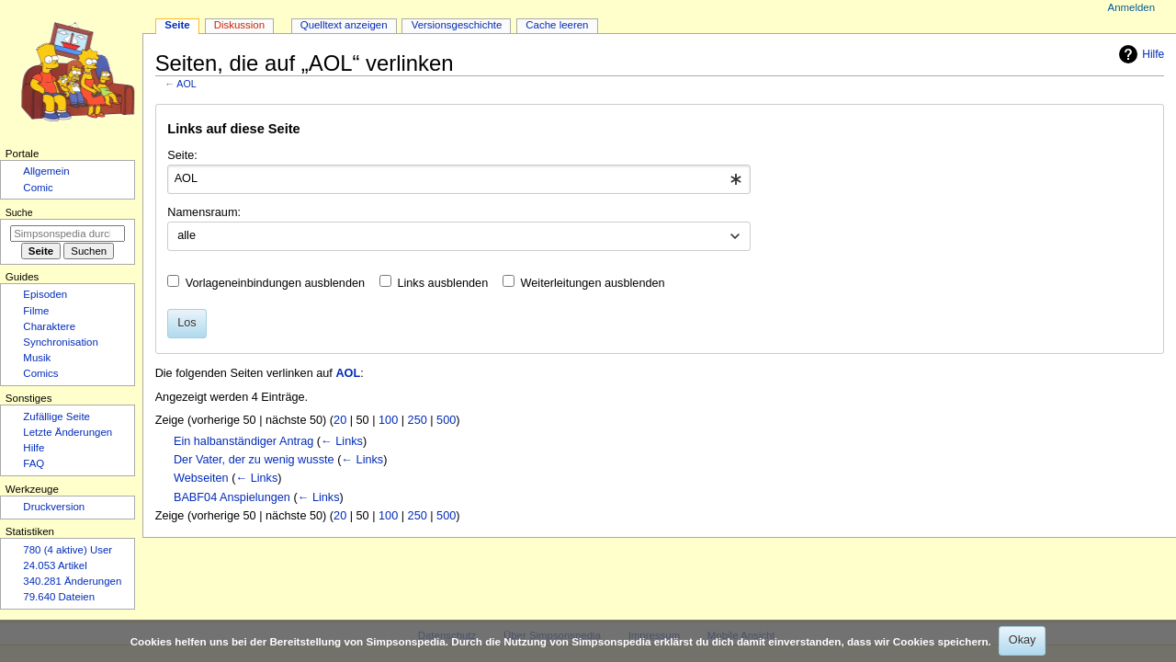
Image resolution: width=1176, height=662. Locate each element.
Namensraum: (204, 212)
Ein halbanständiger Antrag (243, 441)
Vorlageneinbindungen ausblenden (275, 283)
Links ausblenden (442, 283)
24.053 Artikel (54, 565)
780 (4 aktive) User (67, 549)
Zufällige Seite (56, 416)
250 (417, 420)
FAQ (33, 463)
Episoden (45, 294)
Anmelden (1132, 7)
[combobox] (459, 179)
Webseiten (201, 478)
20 (340, 420)
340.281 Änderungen (72, 581)
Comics (40, 373)
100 (388, 420)
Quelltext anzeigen (344, 24)
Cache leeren (557, 24)
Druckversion (54, 506)
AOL (186, 83)
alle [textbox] (186, 235)
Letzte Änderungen (67, 432)
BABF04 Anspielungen (232, 497)
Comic (37, 187)
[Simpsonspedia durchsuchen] (67, 233)
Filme (36, 310)
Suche (19, 212)
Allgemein (46, 171)
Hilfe (1139, 54)
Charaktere (49, 326)
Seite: (182, 155)
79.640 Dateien (59, 596)
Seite (176, 24)
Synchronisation (60, 342)
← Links (342, 441)
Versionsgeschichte (457, 24)
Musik (37, 357)
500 (446, 420)
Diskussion (239, 24)
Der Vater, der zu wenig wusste (254, 459)
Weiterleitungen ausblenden (593, 283)
